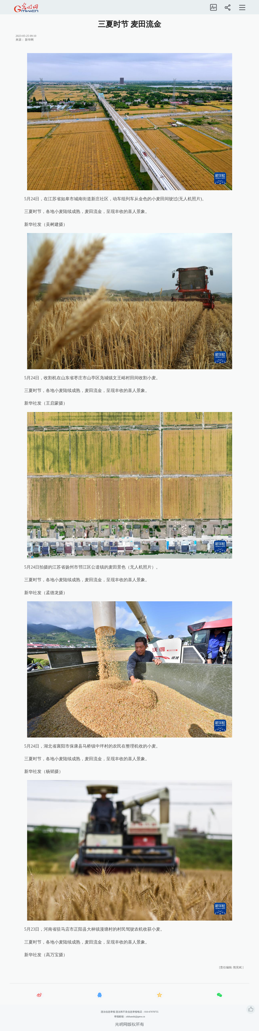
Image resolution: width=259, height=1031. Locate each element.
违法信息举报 (108, 1011)
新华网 (29, 39)
